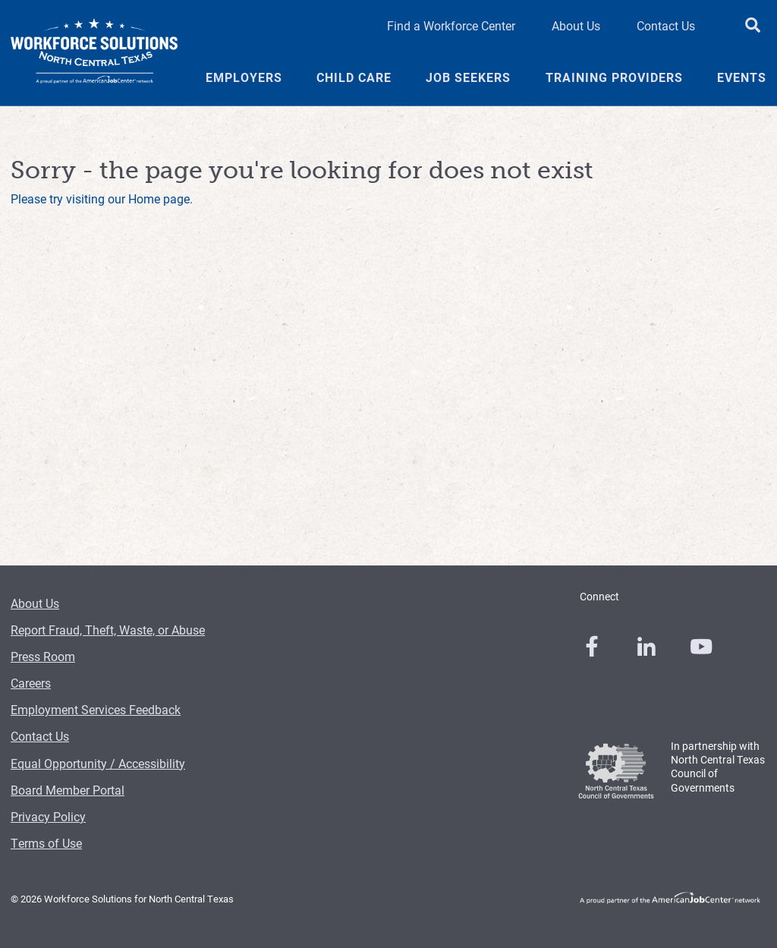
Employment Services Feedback (96, 709)
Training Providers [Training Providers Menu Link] (614, 77)
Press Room (43, 656)
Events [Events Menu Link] (741, 77)
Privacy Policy (48, 816)
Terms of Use (46, 843)
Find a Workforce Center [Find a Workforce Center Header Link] (451, 25)
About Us (35, 603)
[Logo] (94, 53)
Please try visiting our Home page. (102, 198)
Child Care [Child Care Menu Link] (354, 77)
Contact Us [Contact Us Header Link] (666, 25)
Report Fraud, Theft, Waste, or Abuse (108, 630)
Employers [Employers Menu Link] (244, 77)
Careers (31, 683)
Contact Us (40, 736)
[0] (592, 646)
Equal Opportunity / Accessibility (98, 763)
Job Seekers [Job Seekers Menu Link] (468, 77)
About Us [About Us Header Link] (576, 25)
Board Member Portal (67, 790)
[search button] (752, 25)
